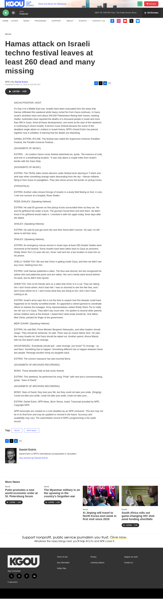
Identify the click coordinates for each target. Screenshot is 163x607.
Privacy (93, 565)
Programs (40, 27)
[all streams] (151, 18)
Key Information (63, 571)
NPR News (31, 439)
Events (83, 27)
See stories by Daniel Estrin (33, 466)
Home (5, 27)
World (8, 42)
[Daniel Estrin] (11, 464)
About (70, 27)
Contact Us (98, 27)
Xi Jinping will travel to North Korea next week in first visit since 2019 (99, 524)
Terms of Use (62, 565)
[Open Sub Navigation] (20, 27)
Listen (14, 27)
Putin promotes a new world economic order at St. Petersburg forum (21, 501)
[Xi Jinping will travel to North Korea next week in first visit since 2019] (101, 504)
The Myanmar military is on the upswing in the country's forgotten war (62, 501)
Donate (154, 6)
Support (56, 27)
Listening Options (97, 571)
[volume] (13, 18)
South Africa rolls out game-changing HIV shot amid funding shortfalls (138, 524)
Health (124, 518)
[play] (6, 18)
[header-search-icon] (141, 6)
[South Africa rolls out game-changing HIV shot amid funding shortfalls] (140, 504)
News (26, 27)
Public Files (61, 577)
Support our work (131, 565)
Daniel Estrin (21, 90)
